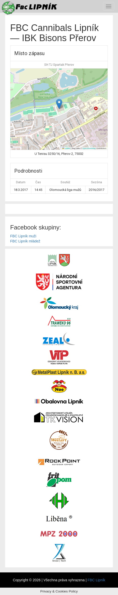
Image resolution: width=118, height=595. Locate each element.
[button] (59, 104)
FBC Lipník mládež (25, 241)
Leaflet (66, 148)
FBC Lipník (96, 580)
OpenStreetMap (89, 148)
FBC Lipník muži (23, 236)
